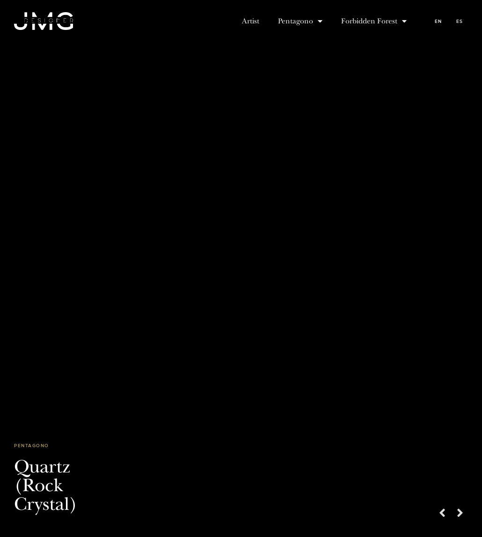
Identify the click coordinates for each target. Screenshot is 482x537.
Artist (250, 21)
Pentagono (300, 21)
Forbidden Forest (374, 21)
